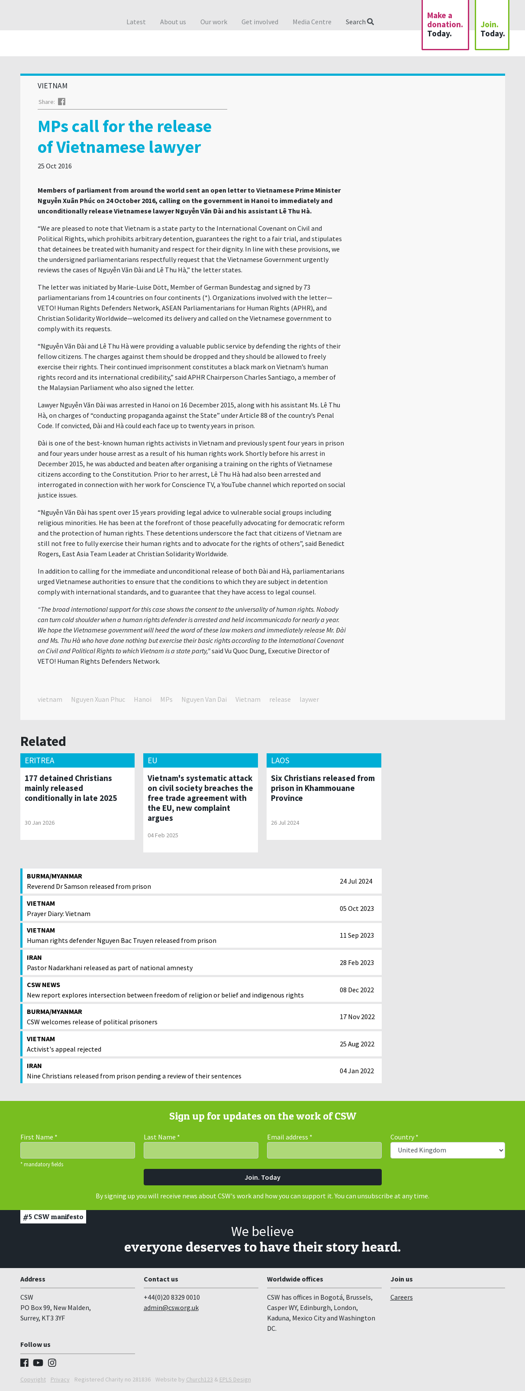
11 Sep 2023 (357, 935)
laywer (309, 699)
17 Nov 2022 (357, 1016)
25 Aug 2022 (357, 1043)
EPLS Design (235, 1379)
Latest (136, 21)
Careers (401, 1297)
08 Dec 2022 (357, 989)
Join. (492, 29)
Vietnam (248, 699)
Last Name (162, 1137)
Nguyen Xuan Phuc (98, 699)
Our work (213, 21)
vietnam (50, 699)
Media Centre (312, 21)
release (280, 699)
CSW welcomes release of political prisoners (181, 1016)
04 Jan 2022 (357, 1070)
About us (173, 21)
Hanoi (142, 699)
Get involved (260, 21)
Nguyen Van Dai (204, 699)
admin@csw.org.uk (171, 1307)
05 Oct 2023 (357, 908)
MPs (166, 699)
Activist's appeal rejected (181, 1043)
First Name (39, 1137)
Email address (289, 1137)
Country (404, 1137)
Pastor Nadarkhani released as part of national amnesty (181, 962)
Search (360, 21)
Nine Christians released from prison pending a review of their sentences (181, 1070)
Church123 (199, 1379)
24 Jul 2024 (356, 881)
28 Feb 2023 (357, 962)
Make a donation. (445, 24)
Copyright (33, 1379)
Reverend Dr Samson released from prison (181, 881)
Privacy (60, 1379)
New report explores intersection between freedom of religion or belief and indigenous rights (181, 989)
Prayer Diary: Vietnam (181, 908)
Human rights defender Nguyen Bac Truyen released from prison (181, 935)
